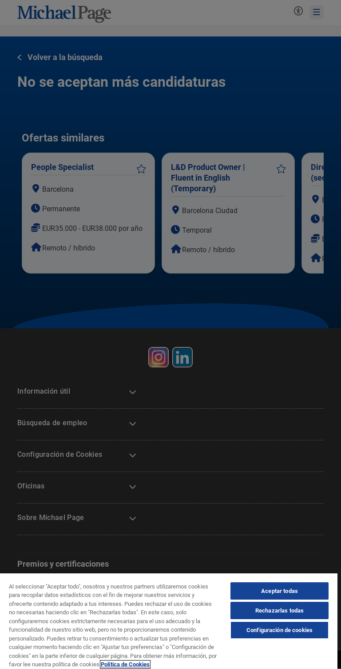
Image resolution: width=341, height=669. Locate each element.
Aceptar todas (279, 591)
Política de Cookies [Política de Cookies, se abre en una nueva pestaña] (125, 664)
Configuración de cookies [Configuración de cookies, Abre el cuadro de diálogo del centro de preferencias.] (279, 630)
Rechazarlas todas (279, 610)
